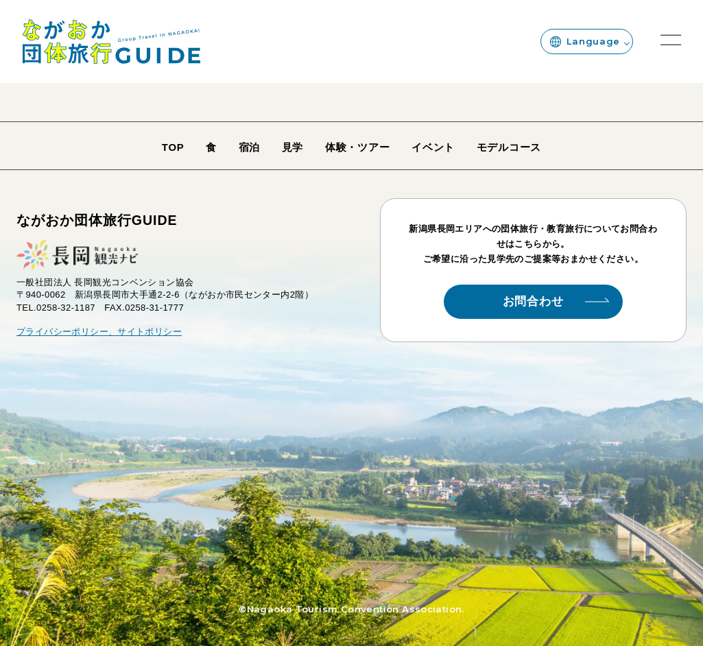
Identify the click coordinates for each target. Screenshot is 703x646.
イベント (433, 147)
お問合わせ (556, 301)
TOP (173, 147)
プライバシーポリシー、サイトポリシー (99, 331)
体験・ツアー (357, 147)
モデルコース (509, 147)
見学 (293, 147)
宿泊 (250, 147)
